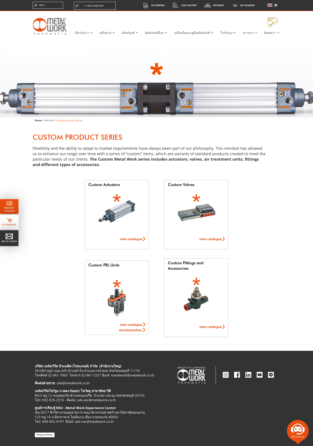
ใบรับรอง (226, 33)
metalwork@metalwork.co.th (132, 375)
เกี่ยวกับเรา (82, 33)
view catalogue (131, 239)
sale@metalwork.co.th (73, 383)
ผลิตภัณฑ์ (128, 33)
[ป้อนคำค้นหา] (48, 5)
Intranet (213, 5)
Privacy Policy (45, 434)
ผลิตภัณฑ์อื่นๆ (154, 33)
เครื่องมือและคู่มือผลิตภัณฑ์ (192, 33)
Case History (183, 5)
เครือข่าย (105, 33)
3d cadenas (152, 5)
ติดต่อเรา (270, 33)
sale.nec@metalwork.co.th (94, 421)
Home (38, 120)
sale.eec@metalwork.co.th (96, 400)
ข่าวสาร (248, 33)
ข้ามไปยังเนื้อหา (17, 7)
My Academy (242, 5)
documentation (131, 330)
